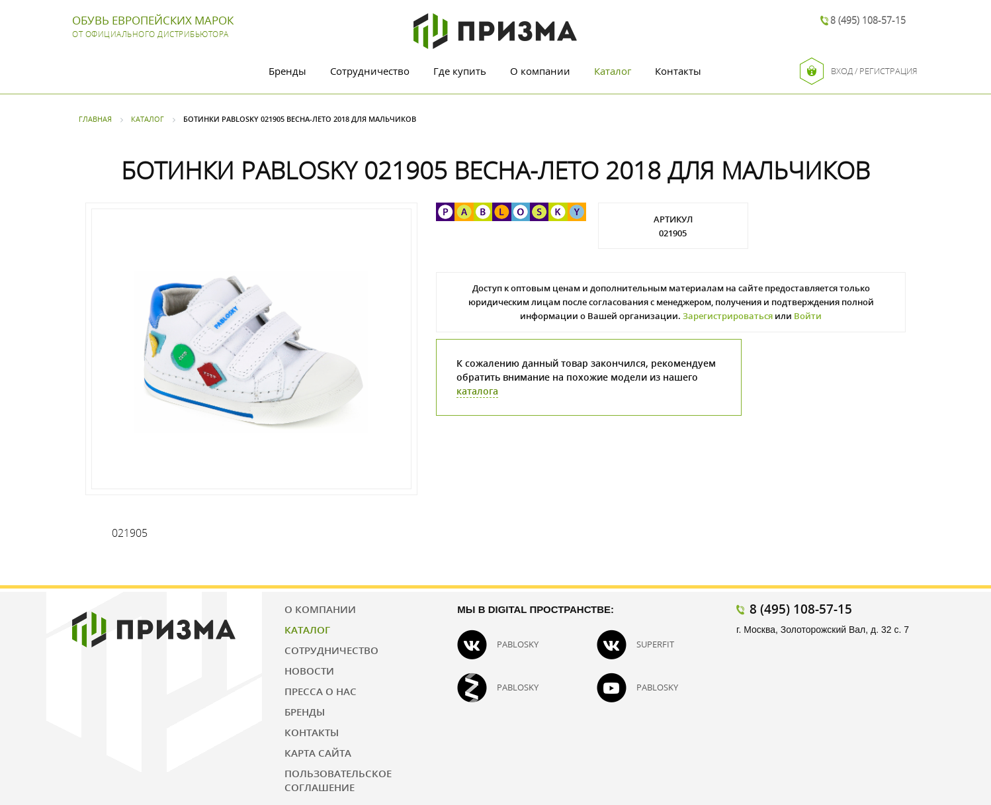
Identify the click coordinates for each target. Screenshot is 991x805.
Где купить (459, 70)
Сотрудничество (369, 70)
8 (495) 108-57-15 (868, 20)
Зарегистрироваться (728, 316)
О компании (540, 70)
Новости (309, 670)
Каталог (612, 70)
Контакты (678, 70)
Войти (808, 316)
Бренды (287, 70)
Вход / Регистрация (859, 71)
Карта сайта (317, 752)
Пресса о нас (320, 691)
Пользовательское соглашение (338, 780)
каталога (477, 391)
